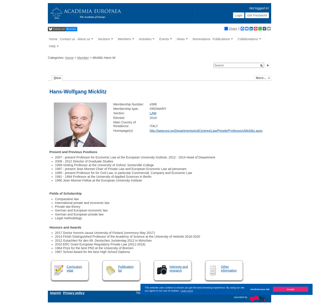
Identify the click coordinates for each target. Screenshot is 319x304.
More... (261, 78)
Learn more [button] (187, 290)
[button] (261, 65)
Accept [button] (290, 289)
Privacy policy (74, 293)
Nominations (201, 39)
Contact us (67, 39)
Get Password (257, 15)
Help (52, 46)
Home (53, 39)
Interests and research (178, 268)
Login (239, 15)
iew (57, 78)
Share (230, 28)
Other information (229, 268)
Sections (104, 39)
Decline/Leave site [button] (260, 289)
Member (83, 57)
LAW (153, 113)
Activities (145, 39)
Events (164, 39)
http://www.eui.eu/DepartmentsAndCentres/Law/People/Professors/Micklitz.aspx (206, 130)
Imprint (55, 293)
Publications (221, 39)
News (181, 39)
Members (124, 39)
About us (84, 39)
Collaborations (248, 39)
